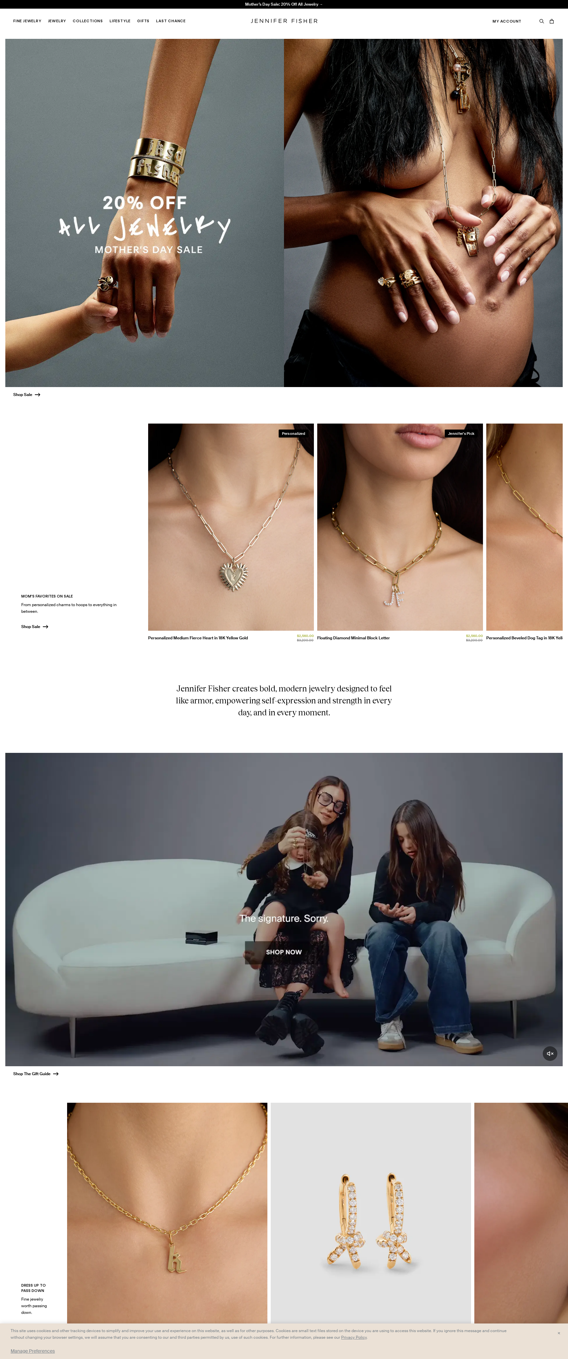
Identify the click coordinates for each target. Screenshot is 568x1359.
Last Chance (171, 21)
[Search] (542, 21)
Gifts (143, 21)
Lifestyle (120, 21)
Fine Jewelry (27, 21)
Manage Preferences (33, 1351)
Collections (88, 21)
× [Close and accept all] (558, 1332)
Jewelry (57, 21)
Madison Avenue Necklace (167, 12)
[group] (355, 534)
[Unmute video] (550, 1053)
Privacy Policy (354, 1337)
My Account (507, 21)
